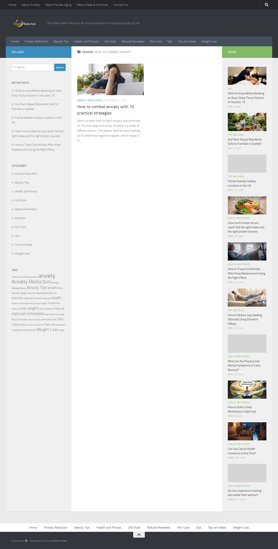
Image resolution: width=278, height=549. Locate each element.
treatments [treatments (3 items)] (30, 330)
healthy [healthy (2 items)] (15, 303)
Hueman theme (58, 540)
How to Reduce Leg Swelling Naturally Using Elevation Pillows (245, 319)
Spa (169, 41)
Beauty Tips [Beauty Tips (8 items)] (37, 287)
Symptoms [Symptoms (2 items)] (39, 325)
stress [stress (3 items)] (22, 324)
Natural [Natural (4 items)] (59, 308)
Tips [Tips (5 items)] (47, 324)
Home (12, 5)
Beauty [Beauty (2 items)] (23, 288)
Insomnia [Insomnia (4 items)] (54, 303)
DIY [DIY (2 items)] (55, 293)
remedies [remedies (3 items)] (47, 319)
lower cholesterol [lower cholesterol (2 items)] (46, 309)
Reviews (20, 218)
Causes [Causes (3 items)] (15, 293)
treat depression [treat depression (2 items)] (58, 325)
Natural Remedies (132, 41)
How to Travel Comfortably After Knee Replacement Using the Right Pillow (246, 273)
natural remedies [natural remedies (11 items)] (28, 313)
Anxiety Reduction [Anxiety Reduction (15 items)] (31, 282)
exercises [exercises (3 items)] (29, 298)
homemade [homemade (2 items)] (24, 303)
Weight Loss (209, 41)
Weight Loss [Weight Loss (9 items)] (47, 329)
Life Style (110, 41)
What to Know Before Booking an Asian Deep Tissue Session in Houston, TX (246, 98)
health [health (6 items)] (57, 298)
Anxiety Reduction (36, 41)
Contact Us (120, 5)
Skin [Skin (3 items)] (54, 319)
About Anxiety (31, 5)
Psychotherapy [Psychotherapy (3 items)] (19, 319)
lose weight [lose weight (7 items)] (29, 308)
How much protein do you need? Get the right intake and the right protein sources (246, 227)
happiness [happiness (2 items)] (46, 298)
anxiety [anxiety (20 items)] (46, 275)
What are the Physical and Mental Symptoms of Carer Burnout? (244, 366)
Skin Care (156, 41)
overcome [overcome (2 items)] (49, 314)
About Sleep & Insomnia (92, 5)
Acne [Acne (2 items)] (20, 277)
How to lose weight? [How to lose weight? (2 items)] (38, 303)
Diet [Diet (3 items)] (51, 293)
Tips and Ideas (187, 41)
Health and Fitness (86, 41)
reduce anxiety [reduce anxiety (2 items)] (34, 319)
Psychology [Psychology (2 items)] (59, 314)
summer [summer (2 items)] (30, 325)
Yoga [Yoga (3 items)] (61, 330)
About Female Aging (58, 5)
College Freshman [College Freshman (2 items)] (28, 293)
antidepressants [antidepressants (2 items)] (30, 277)
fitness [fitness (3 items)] (38, 298)
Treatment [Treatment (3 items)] (17, 330)
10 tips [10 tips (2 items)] (15, 277)
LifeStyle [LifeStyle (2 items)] (15, 309)
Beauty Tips (61, 41)
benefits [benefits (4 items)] (52, 288)
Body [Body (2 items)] (60, 288)
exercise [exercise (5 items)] (17, 298)
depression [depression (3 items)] (42, 293)
